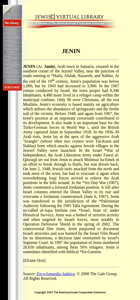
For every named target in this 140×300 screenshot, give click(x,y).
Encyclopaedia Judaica (56, 274)
